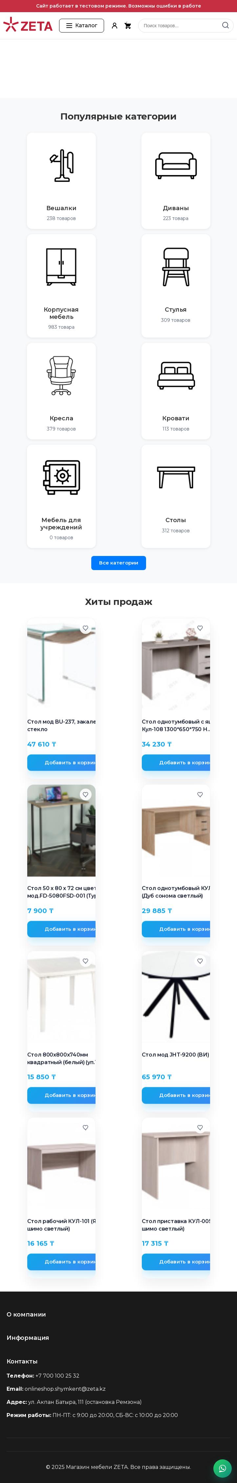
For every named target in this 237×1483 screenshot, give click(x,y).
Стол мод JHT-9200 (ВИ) (175, 1056)
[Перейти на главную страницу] (28, 25)
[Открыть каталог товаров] (81, 26)
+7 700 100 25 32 (57, 1376)
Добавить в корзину (72, 764)
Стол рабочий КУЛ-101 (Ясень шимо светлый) (68, 1226)
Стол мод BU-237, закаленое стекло (67, 727)
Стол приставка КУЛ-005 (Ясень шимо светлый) (187, 1226)
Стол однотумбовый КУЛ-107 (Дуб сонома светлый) (183, 893)
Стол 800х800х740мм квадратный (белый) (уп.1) (63, 1060)
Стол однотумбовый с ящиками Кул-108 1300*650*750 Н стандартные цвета (186, 727)
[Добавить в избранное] (86, 629)
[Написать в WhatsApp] (222, 1468)
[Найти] (225, 25)
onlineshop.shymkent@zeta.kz (65, 1389)
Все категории (118, 563)
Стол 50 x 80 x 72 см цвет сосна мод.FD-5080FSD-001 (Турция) (71, 893)
